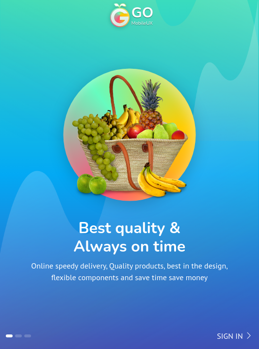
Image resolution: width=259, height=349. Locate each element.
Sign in (235, 336)
